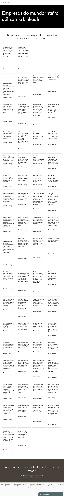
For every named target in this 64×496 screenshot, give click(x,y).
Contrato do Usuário (50, 485)
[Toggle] (61, 494)
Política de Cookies (7, 485)
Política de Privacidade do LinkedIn (20, 485)
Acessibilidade (61, 484)
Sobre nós (1, 485)
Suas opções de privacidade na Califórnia (37, 485)
